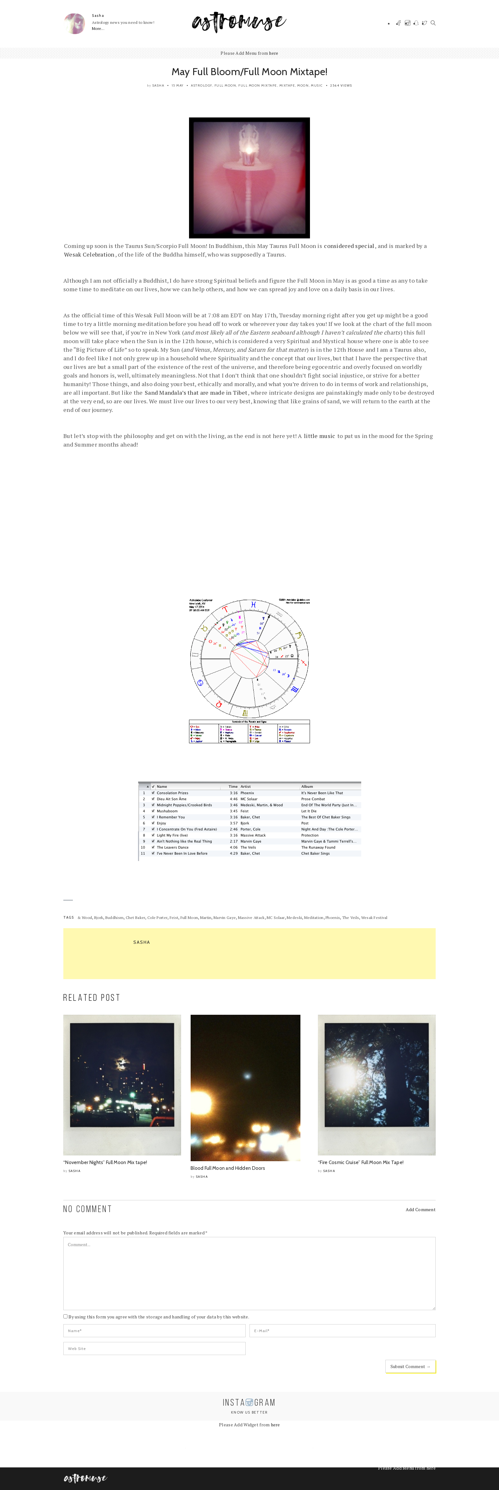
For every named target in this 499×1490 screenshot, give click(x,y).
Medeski (294, 917)
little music (319, 436)
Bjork (98, 917)
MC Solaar (276, 917)
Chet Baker (135, 917)
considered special (349, 246)
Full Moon (225, 85)
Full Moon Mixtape (257, 85)
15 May (178, 85)
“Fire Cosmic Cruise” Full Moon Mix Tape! (361, 1162)
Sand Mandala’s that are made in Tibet (196, 392)
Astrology (201, 85)
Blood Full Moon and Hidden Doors (228, 1168)
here (273, 53)
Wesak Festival (374, 917)
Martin (206, 917)
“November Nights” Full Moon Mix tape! (105, 1162)
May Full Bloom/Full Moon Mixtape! (249, 71)
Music (317, 85)
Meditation (314, 917)
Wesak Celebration (89, 254)
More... (98, 28)
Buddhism (114, 917)
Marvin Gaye (225, 917)
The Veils (350, 917)
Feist (174, 917)
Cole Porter (157, 917)
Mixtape (287, 85)
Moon (303, 85)
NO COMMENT (88, 1210)
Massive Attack (251, 917)
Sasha (98, 15)
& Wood (84, 917)
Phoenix (333, 917)
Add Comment (421, 1209)
